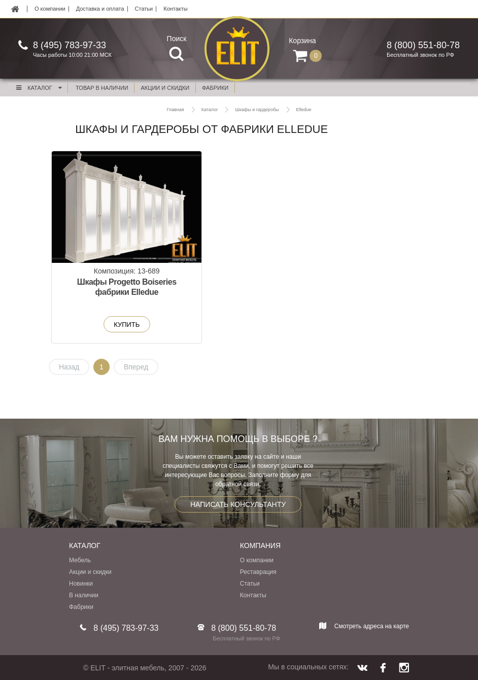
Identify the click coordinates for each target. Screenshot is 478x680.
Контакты (175, 9)
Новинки (81, 584)
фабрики (215, 88)
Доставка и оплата (100, 9)
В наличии (83, 595)
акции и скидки (165, 88)
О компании (50, 9)
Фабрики (81, 607)
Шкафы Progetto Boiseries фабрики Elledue (112, 292)
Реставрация (258, 572)
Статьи (144, 9)
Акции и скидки (90, 572)
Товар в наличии (102, 88)
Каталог (38, 88)
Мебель (80, 560)
